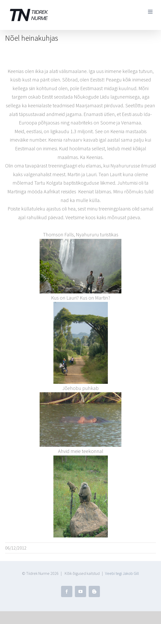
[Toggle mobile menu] (150, 11)
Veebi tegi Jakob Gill (122, 573)
